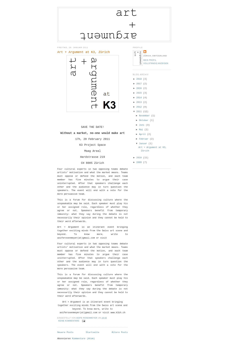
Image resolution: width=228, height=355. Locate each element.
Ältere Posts (120, 332)
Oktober (144, 120)
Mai (141, 129)
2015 (139, 93)
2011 (139, 111)
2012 (139, 107)
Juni (142, 125)
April (143, 134)
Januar (143, 143)
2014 (139, 97)
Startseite (92, 332)
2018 (139, 79)
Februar (144, 139)
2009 (139, 162)
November (145, 115)
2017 (139, 83)
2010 (139, 157)
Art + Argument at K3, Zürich (83, 52)
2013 (139, 102)
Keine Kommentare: (69, 321)
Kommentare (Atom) (83, 338)
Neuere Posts (65, 332)
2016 (139, 88)
